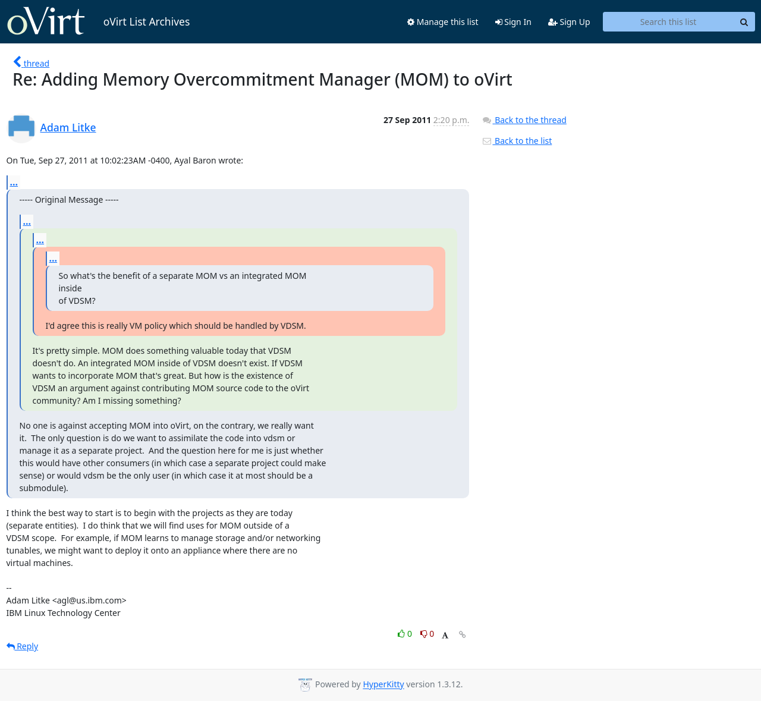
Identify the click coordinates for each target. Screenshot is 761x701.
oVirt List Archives (98, 21)
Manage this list (443, 21)
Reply (23, 646)
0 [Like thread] (406, 633)
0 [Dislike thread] (427, 633)
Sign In (513, 21)
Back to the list (517, 140)
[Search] (744, 22)
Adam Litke (68, 127)
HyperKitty (383, 684)
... (14, 181)
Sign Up (569, 21)
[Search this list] (668, 22)
